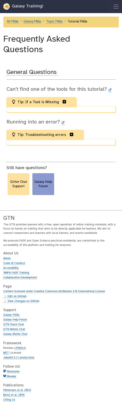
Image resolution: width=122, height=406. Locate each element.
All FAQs (13, 21)
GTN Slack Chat (13, 324)
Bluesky (11, 376)
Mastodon (13, 371)
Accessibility (11, 268)
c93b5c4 (20, 348)
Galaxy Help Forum (15, 319)
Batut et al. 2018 (14, 395)
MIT (6, 352)
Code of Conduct (14, 263)
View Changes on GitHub (21, 301)
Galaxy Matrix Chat (15, 334)
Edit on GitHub (14, 296)
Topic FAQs (54, 21)
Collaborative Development (20, 277)
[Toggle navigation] (116, 6)
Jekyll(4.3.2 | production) (18, 357)
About (7, 258)
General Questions (32, 72)
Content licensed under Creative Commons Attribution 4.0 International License (54, 291)
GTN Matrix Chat (14, 329)
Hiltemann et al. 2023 (17, 390)
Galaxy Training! (23, 6)
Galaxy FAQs (32, 21)
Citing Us (9, 399)
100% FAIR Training (16, 272)
